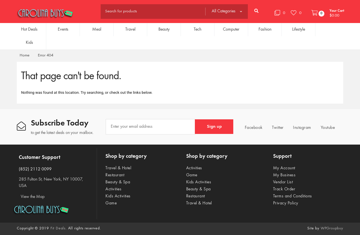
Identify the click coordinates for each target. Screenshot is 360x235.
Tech (197, 29)
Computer (231, 29)
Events (63, 29)
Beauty (164, 29)
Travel (130, 29)
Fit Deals (58, 229)
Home (24, 55)
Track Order (284, 189)
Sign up (214, 126)
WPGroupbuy (332, 229)
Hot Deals (29, 29)
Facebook (252, 127)
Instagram (300, 127)
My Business (284, 175)
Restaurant (114, 175)
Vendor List (283, 182)
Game (111, 203)
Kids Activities (118, 196)
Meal (96, 29)
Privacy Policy (285, 203)
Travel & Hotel (118, 168)
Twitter (276, 127)
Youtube (326, 127)
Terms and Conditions (292, 196)
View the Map (33, 197)
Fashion (265, 29)
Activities (113, 189)
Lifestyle (298, 29)
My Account (284, 168)
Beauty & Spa (117, 182)
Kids (29, 42)
